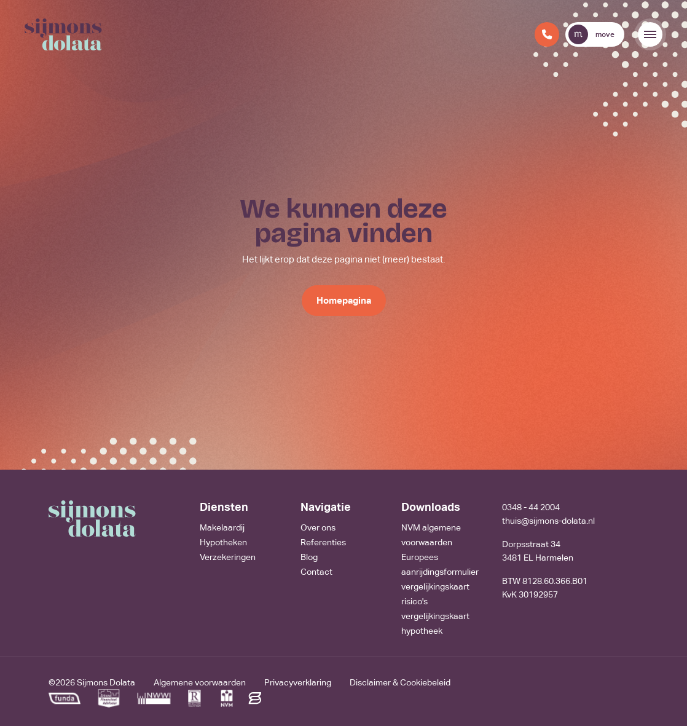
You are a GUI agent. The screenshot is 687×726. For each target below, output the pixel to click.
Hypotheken (223, 542)
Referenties (323, 542)
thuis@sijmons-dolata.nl (548, 521)
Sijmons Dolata (106, 682)
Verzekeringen (228, 557)
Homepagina (343, 300)
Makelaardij (222, 527)
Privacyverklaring (297, 682)
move (591, 34)
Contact (316, 572)
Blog (309, 557)
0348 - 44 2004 (531, 507)
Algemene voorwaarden (200, 682)
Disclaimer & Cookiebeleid (400, 682)
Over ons (318, 527)
